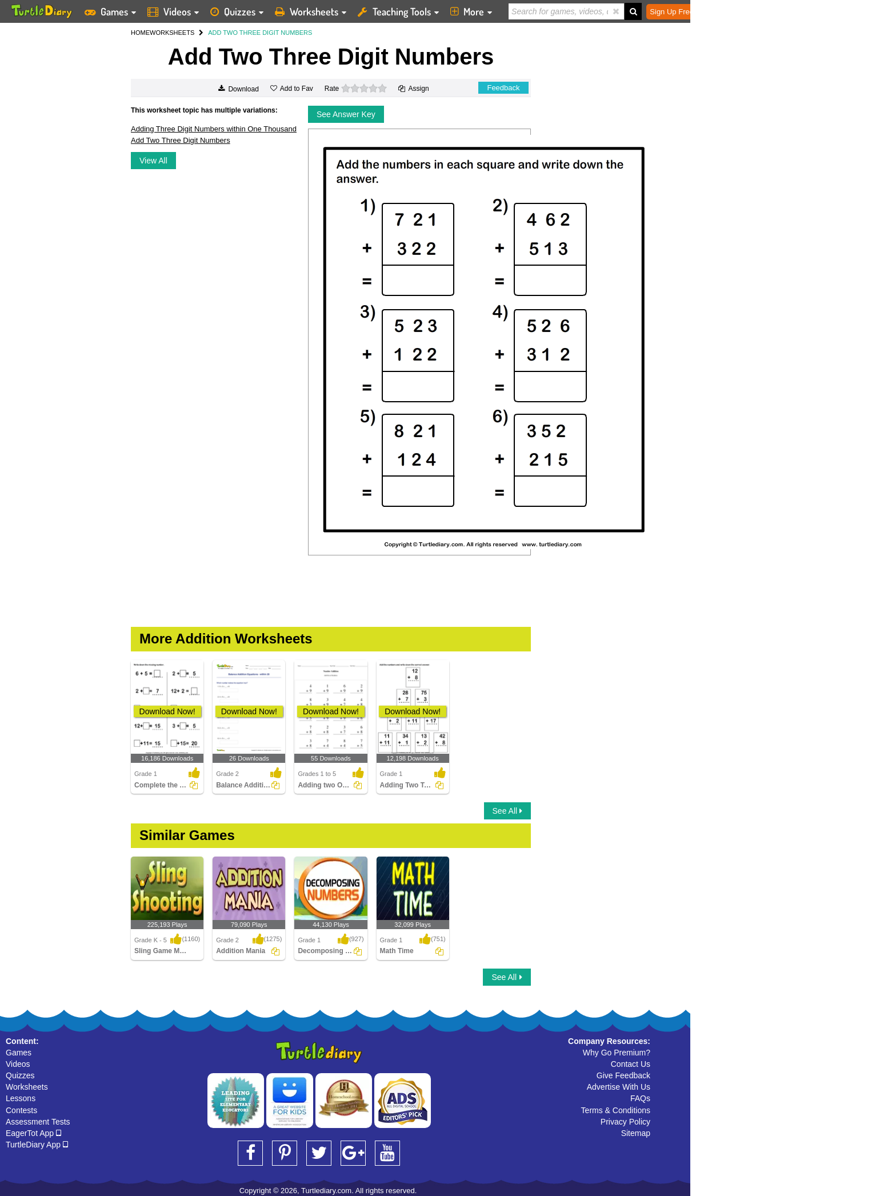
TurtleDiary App (37, 1144)
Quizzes (20, 1075)
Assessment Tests (38, 1121)
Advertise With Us (618, 1086)
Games (18, 1052)
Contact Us (630, 1064)
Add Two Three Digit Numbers (180, 140)
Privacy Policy (625, 1121)
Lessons (20, 1098)
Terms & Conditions (615, 1110)
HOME (140, 32)
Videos (18, 1064)
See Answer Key (346, 114)
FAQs (640, 1098)
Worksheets (27, 1086)
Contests (21, 1110)
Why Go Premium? (616, 1052)
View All (153, 160)
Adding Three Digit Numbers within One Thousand (214, 129)
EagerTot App (33, 1133)
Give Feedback (623, 1075)
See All (507, 810)
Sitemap (635, 1133)
